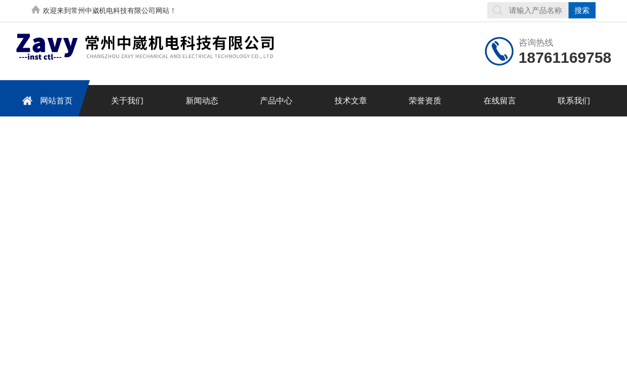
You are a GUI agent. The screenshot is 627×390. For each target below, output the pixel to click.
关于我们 (127, 100)
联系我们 (574, 100)
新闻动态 (202, 100)
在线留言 (500, 100)
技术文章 (351, 100)
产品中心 (276, 100)
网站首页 (45, 100)
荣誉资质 (425, 100)
